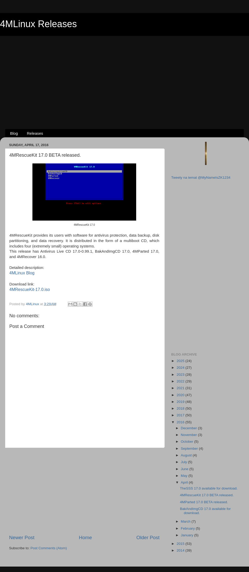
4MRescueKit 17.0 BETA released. (207, 495)
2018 (181, 408)
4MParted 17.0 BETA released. (204, 502)
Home (85, 537)
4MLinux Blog (21, 273)
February (188, 528)
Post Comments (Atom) (49, 548)
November (189, 435)
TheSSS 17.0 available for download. (209, 488)
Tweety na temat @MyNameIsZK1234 (200, 177)
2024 (181, 368)
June (185, 469)
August (187, 455)
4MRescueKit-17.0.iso (29, 289)
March (186, 521)
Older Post (148, 537)
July (184, 462)
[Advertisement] (124, 74)
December (189, 428)
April (185, 482)
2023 (181, 375)
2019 (181, 402)
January (187, 535)
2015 (181, 544)
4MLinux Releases (38, 24)
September (190, 448)
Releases (35, 133)
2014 (181, 550)
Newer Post (21, 537)
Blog (14, 133)
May (184, 476)
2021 (181, 388)
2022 (181, 381)
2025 (181, 361)
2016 (181, 422)
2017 (181, 415)
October (187, 441)
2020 (181, 395)
